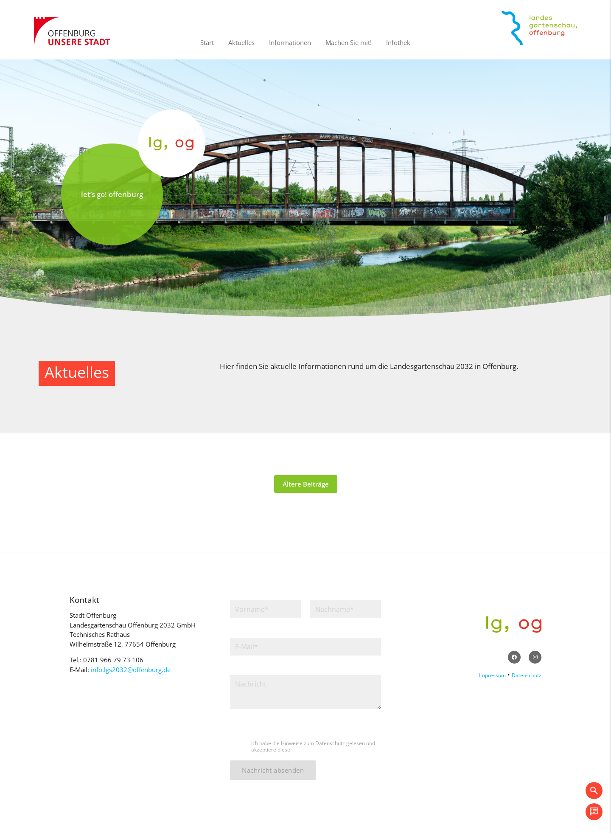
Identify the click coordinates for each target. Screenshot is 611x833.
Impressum (492, 675)
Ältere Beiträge (306, 484)
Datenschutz (526, 675)
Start (207, 42)
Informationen (290, 42)
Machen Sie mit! (348, 42)
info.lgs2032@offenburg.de (131, 669)
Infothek (398, 42)
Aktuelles (241, 42)
